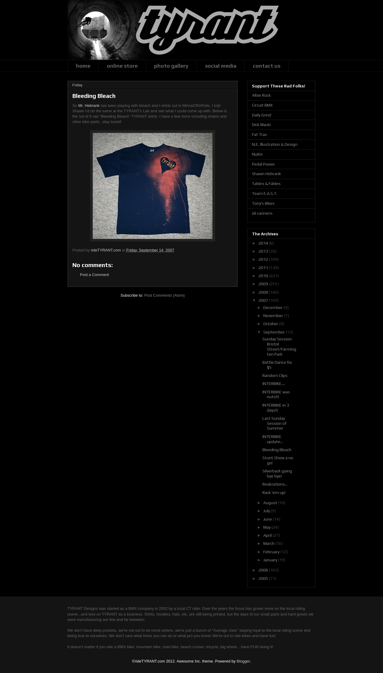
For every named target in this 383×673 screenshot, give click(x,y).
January (270, 559)
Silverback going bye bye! (277, 473)
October (271, 323)
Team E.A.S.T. (264, 193)
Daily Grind (261, 115)
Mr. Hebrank (89, 105)
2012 (264, 259)
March (269, 543)
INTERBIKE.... (273, 383)
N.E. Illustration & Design (274, 144)
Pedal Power (263, 164)
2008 (264, 292)
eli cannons (262, 213)
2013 (264, 251)
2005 (264, 578)
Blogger (243, 661)
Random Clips (275, 375)
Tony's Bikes (263, 203)
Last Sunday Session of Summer (274, 423)
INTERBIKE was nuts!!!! (276, 394)
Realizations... (275, 484)
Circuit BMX (262, 105)
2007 (264, 300)
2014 (264, 243)
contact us (266, 66)
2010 (264, 275)
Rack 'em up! (273, 492)
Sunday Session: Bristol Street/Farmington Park (279, 346)
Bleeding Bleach (276, 449)
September (274, 332)
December (273, 307)
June (268, 519)
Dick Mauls (261, 124)
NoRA (257, 154)
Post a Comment (94, 274)
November (273, 315)
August (270, 502)
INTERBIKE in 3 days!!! (275, 408)
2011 (264, 267)
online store (122, 66)
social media (220, 66)
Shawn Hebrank (266, 173)
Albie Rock (261, 95)
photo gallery (171, 66)
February (271, 551)
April (268, 535)
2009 (264, 283)
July (267, 510)
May (267, 527)
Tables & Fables (266, 183)
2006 (264, 570)
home (83, 66)
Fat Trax (259, 134)
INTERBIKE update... (272, 439)
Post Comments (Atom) (164, 295)
